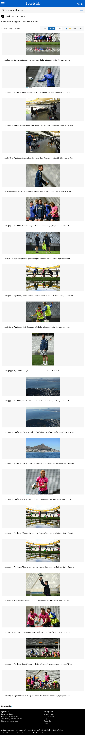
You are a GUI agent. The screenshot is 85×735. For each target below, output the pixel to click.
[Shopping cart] (82, 3)
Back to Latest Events (14, 16)
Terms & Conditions (8, 732)
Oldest (59, 29)
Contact (47, 723)
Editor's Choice (74, 28)
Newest (51, 29)
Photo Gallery (49, 716)
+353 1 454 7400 (12, 721)
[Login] (78, 3)
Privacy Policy (20, 732)
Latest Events (49, 714)
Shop (45, 718)
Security (30, 732)
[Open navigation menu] (2, 3)
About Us (47, 721)
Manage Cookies (40, 732)
